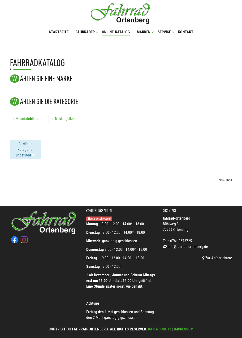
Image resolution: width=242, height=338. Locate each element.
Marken (145, 32)
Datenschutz (159, 329)
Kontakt (185, 32)
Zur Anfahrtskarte (217, 258)
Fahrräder (87, 32)
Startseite (59, 32)
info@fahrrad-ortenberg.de (188, 246)
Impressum (183, 329)
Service (166, 32)
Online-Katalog (116, 32)
